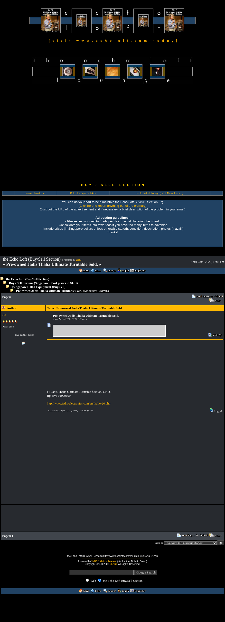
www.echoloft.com (35, 193)
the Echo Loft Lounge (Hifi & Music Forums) (159, 193)
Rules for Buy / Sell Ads (83, 193)
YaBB (79, 259)
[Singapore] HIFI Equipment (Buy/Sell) (39, 287)
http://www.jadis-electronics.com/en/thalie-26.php (78, 403)
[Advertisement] (45, 133)
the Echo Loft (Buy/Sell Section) (27, 279)
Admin (103, 291)
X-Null (113, 564)
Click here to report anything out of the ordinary (113, 205)
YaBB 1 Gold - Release (104, 561)
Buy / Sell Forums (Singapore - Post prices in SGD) (43, 283)
